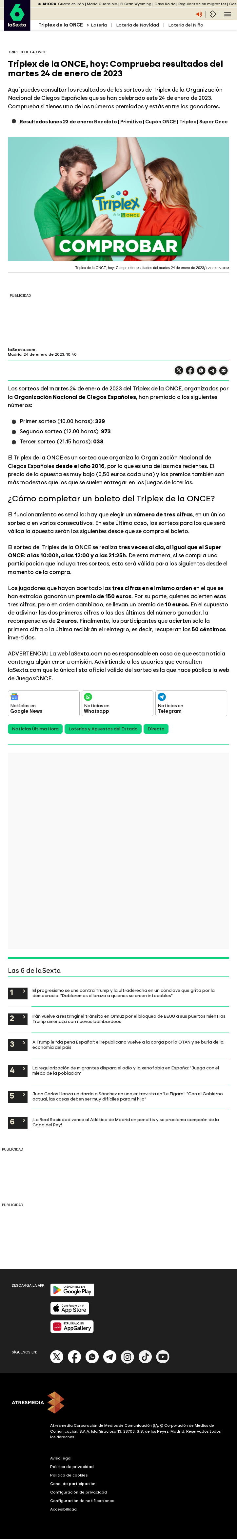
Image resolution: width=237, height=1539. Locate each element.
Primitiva (131, 122)
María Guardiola (102, 4)
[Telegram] (110, 1362)
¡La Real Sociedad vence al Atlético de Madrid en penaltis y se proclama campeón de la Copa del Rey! (125, 1122)
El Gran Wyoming (135, 4)
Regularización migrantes (202, 4)
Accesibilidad (63, 1509)
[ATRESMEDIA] (118, 1403)
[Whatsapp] (92, 1362)
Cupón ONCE (160, 122)
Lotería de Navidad (137, 25)
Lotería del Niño (185, 25)
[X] (57, 1362)
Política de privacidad (72, 1466)
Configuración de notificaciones (82, 1500)
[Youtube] (163, 1362)
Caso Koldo (164, 4)
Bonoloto (105, 122)
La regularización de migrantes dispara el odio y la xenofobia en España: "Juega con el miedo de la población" (125, 1070)
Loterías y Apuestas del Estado (103, 729)
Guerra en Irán (71, 4)
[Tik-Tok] (145, 1362)
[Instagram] (127, 1362)
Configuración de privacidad (78, 1492)
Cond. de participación (72, 1483)
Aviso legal (60, 1458)
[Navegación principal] (227, 14)
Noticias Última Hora (35, 729)
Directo (156, 729)
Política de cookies (69, 1475)
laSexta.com (21, 350)
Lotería (99, 25)
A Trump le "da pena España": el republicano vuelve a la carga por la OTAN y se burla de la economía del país (128, 1044)
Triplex (187, 122)
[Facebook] (74, 1362)
